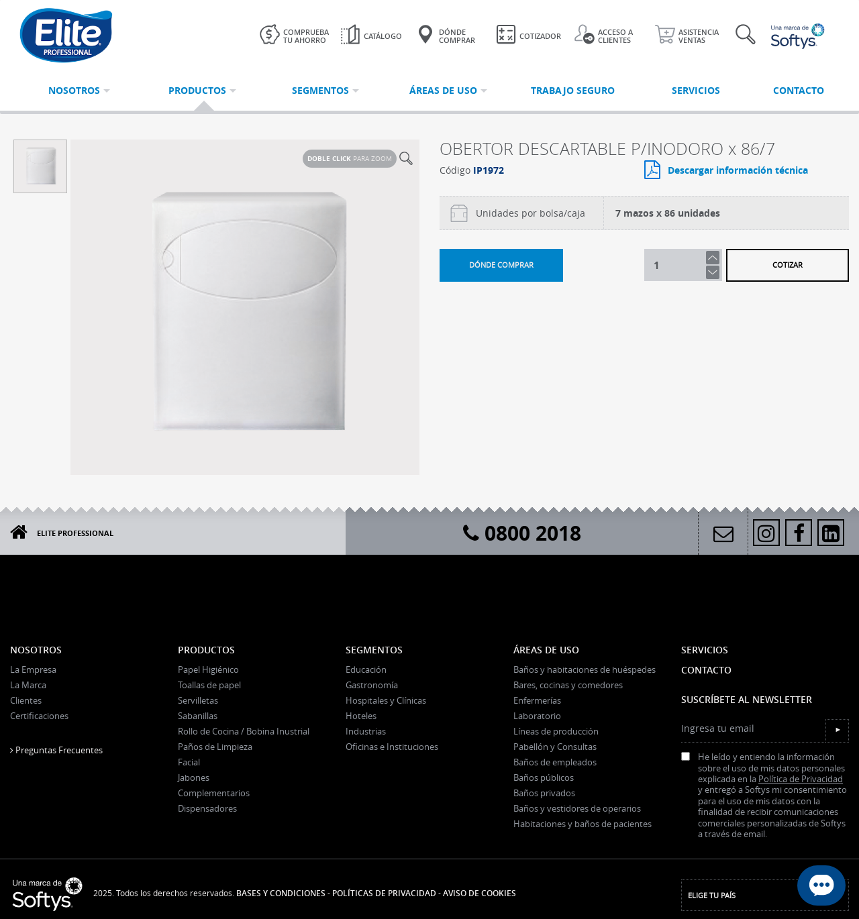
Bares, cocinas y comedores (568, 685)
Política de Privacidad (800, 779)
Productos (206, 649)
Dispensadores (207, 808)
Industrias (366, 731)
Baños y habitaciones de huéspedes (584, 669)
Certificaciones (39, 716)
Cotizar (787, 265)
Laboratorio (537, 716)
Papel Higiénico (208, 669)
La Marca (28, 685)
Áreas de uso (546, 649)
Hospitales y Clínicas (386, 700)
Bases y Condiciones (280, 893)
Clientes (26, 700)
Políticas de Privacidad (384, 893)
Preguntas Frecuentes (56, 750)
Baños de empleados (555, 762)
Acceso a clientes (603, 34)
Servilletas (198, 700)
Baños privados (544, 793)
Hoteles (361, 716)
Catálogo (371, 34)
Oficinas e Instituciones (392, 747)
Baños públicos (543, 777)
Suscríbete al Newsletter (746, 699)
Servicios (704, 649)
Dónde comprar (501, 265)
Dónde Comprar (445, 34)
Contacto (706, 669)
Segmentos (374, 649)
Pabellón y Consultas (555, 747)
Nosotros (36, 649)
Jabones (193, 777)
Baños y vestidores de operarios (577, 808)
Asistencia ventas (687, 34)
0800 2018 (522, 533)
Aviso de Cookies (479, 893)
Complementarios (214, 793)
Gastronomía (372, 685)
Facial (189, 762)
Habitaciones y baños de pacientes (582, 824)
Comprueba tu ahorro (294, 34)
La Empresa (33, 669)
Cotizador (528, 34)
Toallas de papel (209, 685)
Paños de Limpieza (215, 747)
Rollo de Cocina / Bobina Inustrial (243, 731)
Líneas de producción (556, 731)
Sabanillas (197, 716)
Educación (366, 669)
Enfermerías (537, 700)
